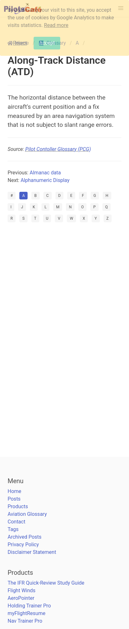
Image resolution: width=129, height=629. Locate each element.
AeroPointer (21, 598)
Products (18, 506)
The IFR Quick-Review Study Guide (46, 583)
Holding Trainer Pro (29, 606)
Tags (13, 529)
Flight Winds (21, 590)
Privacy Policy (23, 544)
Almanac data (45, 173)
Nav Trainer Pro (25, 621)
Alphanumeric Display (45, 180)
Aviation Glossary (27, 514)
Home (14, 491)
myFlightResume (26, 613)
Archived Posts (25, 537)
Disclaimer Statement (32, 552)
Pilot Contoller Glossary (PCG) (58, 149)
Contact (16, 522)
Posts (14, 499)
